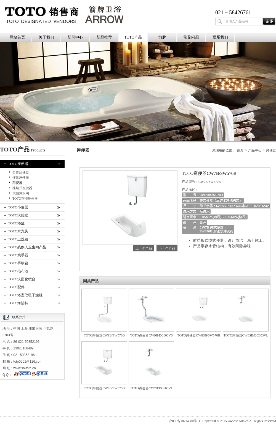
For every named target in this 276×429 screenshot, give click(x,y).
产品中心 (254, 150)
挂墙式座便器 (22, 188)
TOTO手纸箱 (31, 263)
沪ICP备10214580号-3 (184, 421)
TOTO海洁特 (31, 303)
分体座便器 (20, 172)
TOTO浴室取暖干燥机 (31, 295)
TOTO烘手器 (31, 255)
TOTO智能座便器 (25, 198)
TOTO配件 (31, 287)
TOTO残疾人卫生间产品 (31, 247)
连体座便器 (20, 178)
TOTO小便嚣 (31, 207)
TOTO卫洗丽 (31, 239)
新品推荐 (104, 37)
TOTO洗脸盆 (31, 215)
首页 (240, 150)
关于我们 (46, 37)
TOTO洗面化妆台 (31, 279)
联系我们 (220, 37)
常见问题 (191, 37)
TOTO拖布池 (31, 271)
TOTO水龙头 (31, 231)
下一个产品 (167, 248)
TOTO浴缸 (31, 223)
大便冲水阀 (20, 193)
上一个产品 (144, 248)
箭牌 (162, 37)
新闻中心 (75, 37)
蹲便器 (17, 183)
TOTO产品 (133, 37)
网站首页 (17, 37)
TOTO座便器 (31, 164)
